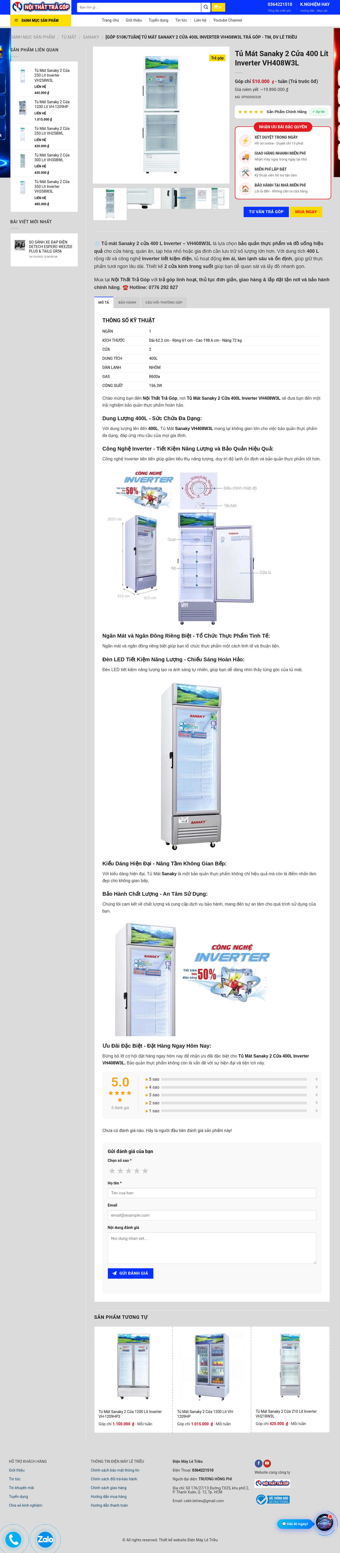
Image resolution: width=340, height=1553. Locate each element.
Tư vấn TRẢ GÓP (266, 211)
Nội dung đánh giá (123, 1227)
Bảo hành (127, 302)
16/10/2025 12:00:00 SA (43, 256)
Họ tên (115, 1183)
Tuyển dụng (158, 20)
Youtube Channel (227, 20)
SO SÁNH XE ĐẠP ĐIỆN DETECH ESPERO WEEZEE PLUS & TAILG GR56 (51, 246)
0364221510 (280, 4)
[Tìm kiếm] (205, 7)
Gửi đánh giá (130, 1273)
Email (112, 1205)
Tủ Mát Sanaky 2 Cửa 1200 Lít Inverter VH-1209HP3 (130, 1414)
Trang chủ (110, 20)
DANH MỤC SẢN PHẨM (32, 37)
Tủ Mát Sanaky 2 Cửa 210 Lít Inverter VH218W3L (286, 1413)
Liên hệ (200, 20)
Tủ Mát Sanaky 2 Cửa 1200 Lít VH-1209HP (205, 1414)
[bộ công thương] (272, 1504)
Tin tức (181, 20)
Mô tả (104, 302)
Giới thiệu (134, 20)
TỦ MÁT (68, 37)
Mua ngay (306, 211)
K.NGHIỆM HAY (315, 4)
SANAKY (91, 37)
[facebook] (259, 1464)
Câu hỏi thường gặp (163, 302)
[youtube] (267, 1464)
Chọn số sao (120, 1160)
